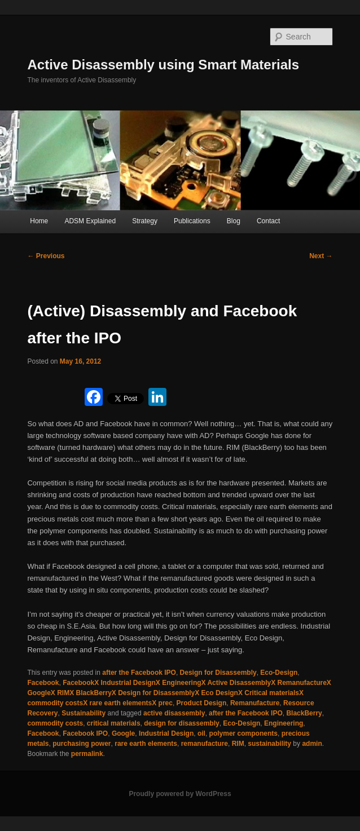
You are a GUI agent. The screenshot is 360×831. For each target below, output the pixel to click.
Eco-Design (278, 673)
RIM (238, 744)
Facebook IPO (85, 733)
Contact (268, 221)
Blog (233, 221)
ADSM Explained (90, 221)
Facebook (43, 683)
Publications (192, 221)
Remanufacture (254, 703)
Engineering (283, 723)
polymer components (243, 733)
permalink (87, 754)
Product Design (202, 703)
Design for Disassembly (218, 673)
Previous (45, 256)
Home (39, 221)
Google (123, 733)
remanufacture (204, 744)
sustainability (269, 744)
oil (201, 733)
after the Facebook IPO (139, 673)
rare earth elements (146, 744)
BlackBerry (304, 713)
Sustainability (84, 713)
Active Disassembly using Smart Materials (163, 64)
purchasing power (81, 744)
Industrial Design (166, 733)
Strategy (144, 221)
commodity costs (55, 723)
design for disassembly (181, 723)
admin (312, 744)
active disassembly (174, 713)
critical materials (114, 723)
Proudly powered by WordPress (180, 794)
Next (320, 256)
